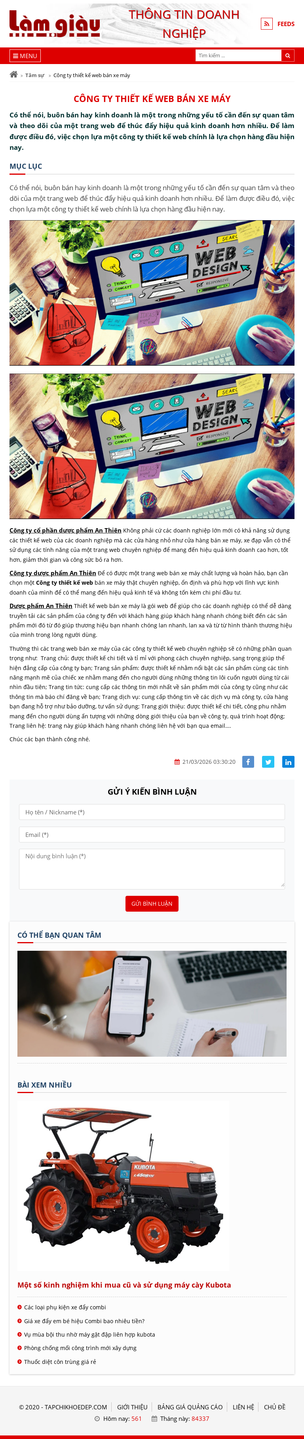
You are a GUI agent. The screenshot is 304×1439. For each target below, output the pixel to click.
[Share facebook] (248, 762)
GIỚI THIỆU (132, 1407)
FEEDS (285, 24)
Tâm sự (34, 75)
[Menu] (25, 55)
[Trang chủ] (14, 74)
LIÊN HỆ (243, 1407)
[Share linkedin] (288, 762)
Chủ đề (274, 1407)
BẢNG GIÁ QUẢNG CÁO (190, 1407)
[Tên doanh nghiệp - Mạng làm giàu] (152, 1054)
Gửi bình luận (152, 903)
